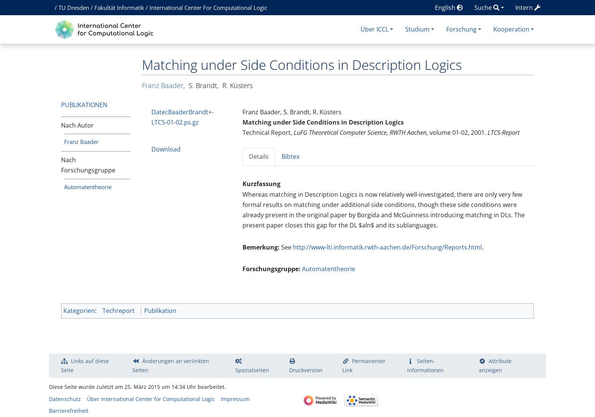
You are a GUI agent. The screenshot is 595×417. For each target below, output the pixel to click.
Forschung (461, 29)
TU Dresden (73, 7)
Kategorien (79, 310)
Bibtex (290, 156)
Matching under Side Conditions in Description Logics (323, 122)
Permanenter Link (364, 365)
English (449, 7)
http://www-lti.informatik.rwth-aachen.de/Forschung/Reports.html (387, 247)
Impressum (235, 399)
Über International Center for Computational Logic (151, 399)
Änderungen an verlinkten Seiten (170, 365)
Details (259, 156)
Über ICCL (374, 29)
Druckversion (306, 370)
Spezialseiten (252, 370)
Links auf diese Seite (85, 365)
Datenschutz (65, 399)
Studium (417, 29)
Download (166, 149)
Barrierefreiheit (68, 410)
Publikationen (84, 105)
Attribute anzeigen (495, 365)
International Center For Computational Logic (208, 7)
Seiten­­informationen (425, 365)
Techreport (118, 310)
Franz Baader (81, 141)
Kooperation (511, 29)
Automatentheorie (88, 187)
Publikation (160, 310)
